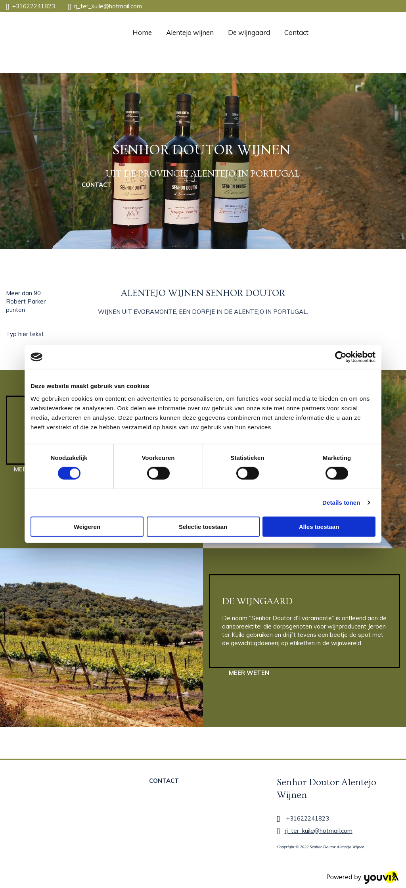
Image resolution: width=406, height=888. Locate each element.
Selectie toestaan (203, 526)
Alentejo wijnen (190, 32)
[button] (96, 184)
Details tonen (341, 502)
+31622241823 (33, 6)
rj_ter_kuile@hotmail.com (108, 6)
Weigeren (87, 526)
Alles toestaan (319, 526)
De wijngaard (249, 32)
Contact (296, 32)
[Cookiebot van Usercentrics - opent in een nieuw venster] (340, 357)
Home (142, 32)
